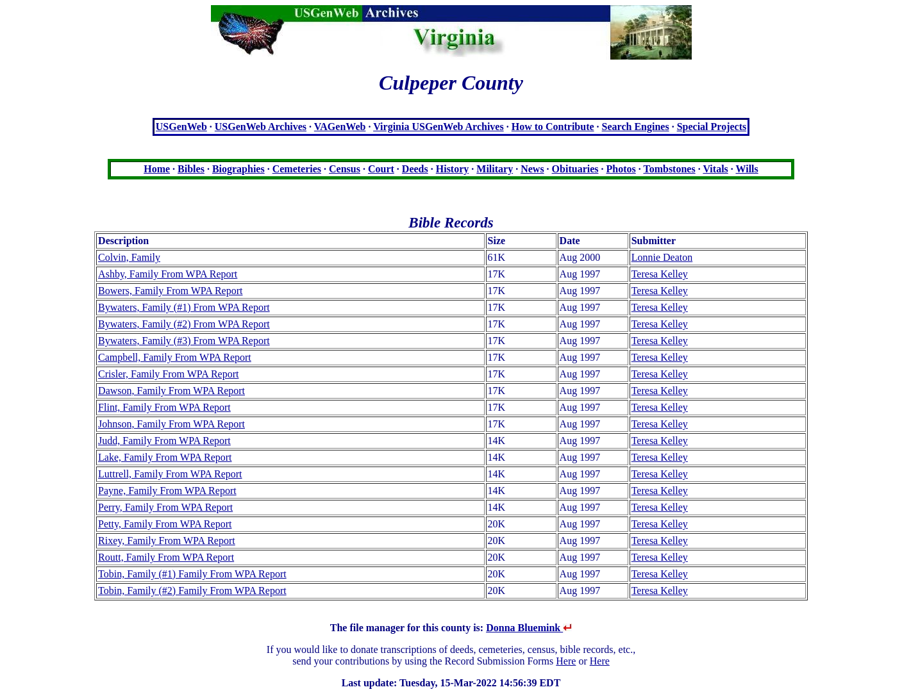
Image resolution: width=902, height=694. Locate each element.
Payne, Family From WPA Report (167, 490)
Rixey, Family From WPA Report (166, 540)
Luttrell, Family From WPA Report (170, 473)
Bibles (191, 168)
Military (494, 168)
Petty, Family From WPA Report (164, 523)
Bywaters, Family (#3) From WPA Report (184, 340)
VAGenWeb (340, 126)
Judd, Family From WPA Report (164, 440)
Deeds (415, 168)
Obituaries (575, 168)
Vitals (715, 168)
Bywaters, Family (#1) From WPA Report (184, 307)
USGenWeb (181, 126)
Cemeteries (296, 168)
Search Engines (635, 126)
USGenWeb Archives (260, 126)
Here (566, 661)
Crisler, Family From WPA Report (168, 373)
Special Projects (712, 126)
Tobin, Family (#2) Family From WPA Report (192, 590)
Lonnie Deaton (662, 257)
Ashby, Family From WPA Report (167, 274)
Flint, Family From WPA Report (164, 407)
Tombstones (669, 168)
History (452, 168)
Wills (747, 168)
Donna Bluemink (529, 627)
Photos (621, 168)
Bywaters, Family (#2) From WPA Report (184, 323)
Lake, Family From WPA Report (164, 457)
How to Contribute (553, 126)
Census (344, 168)
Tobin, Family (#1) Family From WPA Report (192, 573)
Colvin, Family (129, 257)
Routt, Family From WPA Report (166, 557)
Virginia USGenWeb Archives (438, 126)
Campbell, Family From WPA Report (174, 357)
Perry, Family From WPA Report (165, 507)
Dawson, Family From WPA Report (171, 390)
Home (157, 168)
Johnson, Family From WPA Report (171, 423)
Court (381, 168)
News (532, 168)
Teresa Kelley (659, 274)
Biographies (238, 168)
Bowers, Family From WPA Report (170, 290)
